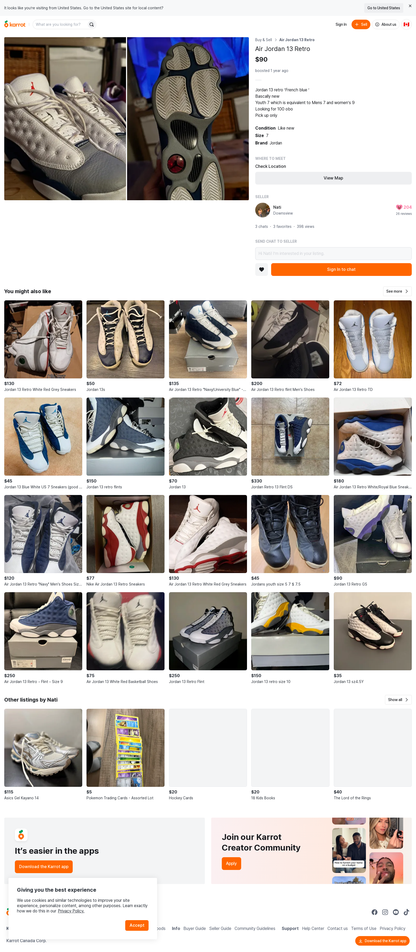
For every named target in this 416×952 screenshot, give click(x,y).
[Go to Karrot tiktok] (406, 912)
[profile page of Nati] (262, 210)
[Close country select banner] (410, 6)
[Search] (91, 24)
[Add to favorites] (261, 269)
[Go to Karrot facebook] (374, 912)
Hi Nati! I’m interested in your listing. (333, 253)
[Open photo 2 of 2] (188, 118)
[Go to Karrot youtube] (396, 912)
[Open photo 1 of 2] (65, 118)
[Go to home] (14, 24)
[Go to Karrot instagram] (385, 912)
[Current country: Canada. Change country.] (406, 24)
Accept (136, 925)
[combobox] (60, 24)
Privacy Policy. (71, 910)
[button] (397, 291)
